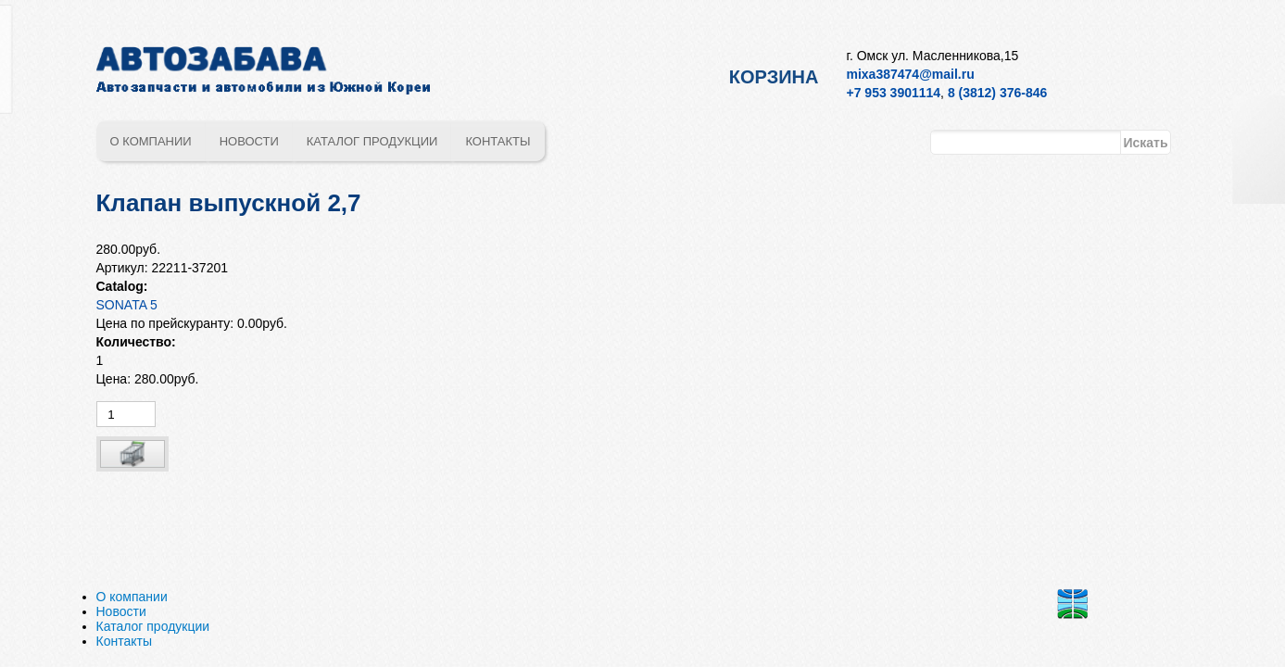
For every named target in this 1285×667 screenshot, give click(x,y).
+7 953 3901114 (894, 92)
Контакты (497, 141)
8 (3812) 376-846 (997, 92)
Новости (249, 141)
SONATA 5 (126, 304)
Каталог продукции (372, 141)
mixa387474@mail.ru (911, 74)
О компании (151, 141)
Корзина (774, 77)
